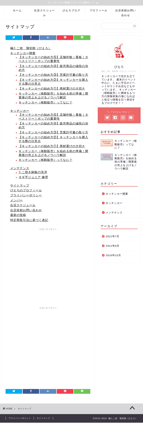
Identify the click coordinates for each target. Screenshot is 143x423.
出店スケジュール (44, 12)
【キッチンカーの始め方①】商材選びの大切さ (52, 89)
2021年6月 (112, 246)
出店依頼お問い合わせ (125, 12)
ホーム (17, 11)
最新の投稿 (18, 215)
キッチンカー (19, 111)
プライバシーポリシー (26, 195)
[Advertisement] (48, 267)
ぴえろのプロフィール (26, 190)
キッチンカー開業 (23, 53)
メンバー (16, 200)
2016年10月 (113, 255)
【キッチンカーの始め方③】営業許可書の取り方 (53, 75)
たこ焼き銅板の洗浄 (33, 172)
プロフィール (98, 11)
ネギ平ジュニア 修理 (33, 177)
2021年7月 (112, 237)
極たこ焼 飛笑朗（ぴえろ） (30, 48)
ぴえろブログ (71, 11)
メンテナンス (19, 168)
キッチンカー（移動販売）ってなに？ (45, 102)
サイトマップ (19, 185)
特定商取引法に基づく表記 (29, 220)
